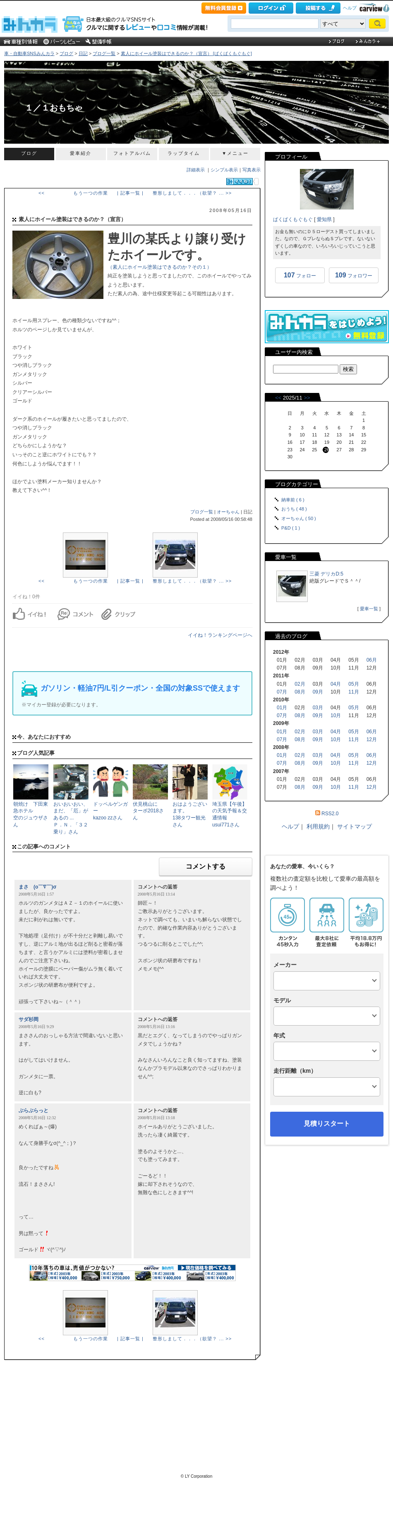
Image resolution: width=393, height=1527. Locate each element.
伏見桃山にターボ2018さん (148, 811)
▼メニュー (235, 153)
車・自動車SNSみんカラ (29, 53)
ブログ (66, 53)
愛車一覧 (369, 608)
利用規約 (318, 826)
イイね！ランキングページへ (220, 635)
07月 (282, 692)
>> (307, 398)
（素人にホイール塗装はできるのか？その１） (160, 267)
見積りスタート (327, 1123)
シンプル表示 (224, 169)
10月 (336, 715)
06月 (372, 660)
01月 (282, 708)
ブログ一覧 (104, 53)
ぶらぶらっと (33, 1110)
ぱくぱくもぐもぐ (293, 219)
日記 (83, 53)
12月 (372, 739)
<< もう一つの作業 (73, 192)
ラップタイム (184, 153)
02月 (300, 684)
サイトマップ (354, 826)
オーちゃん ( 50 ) (298, 518)
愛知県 (324, 219)
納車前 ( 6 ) (292, 499)
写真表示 (251, 169)
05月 (353, 684)
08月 (300, 692)
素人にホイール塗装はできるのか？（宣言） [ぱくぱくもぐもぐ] (186, 53)
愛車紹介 (80, 153)
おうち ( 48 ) (294, 508)
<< (278, 398)
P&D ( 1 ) (290, 527)
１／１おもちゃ (54, 107)
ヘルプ (350, 7)
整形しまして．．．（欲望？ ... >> (192, 192)
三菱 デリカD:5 (326, 574)
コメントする (205, 866)
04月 (336, 684)
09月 (318, 692)
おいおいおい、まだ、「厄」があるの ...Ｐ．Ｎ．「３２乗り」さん (70, 818)
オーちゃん (228, 511)
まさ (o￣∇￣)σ (38, 887)
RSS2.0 (329, 813)
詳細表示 (196, 169)
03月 (318, 708)
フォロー (300, 275)
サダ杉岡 (28, 1019)
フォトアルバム (132, 153)
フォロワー (353, 275)
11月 (353, 692)
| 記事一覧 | (130, 192)
